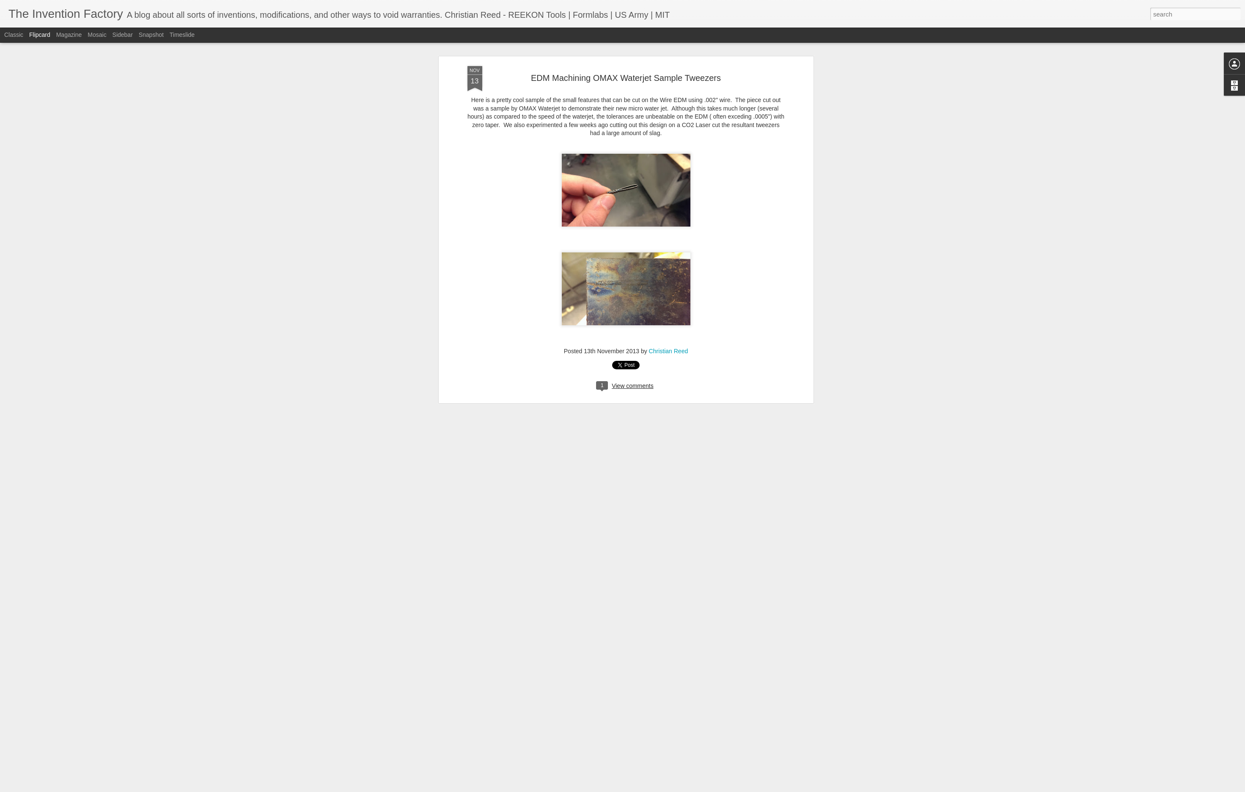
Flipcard (39, 34)
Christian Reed (668, 340)
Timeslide (182, 34)
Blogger (649, 787)
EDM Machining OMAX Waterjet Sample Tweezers (626, 67)
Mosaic (97, 34)
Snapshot (151, 34)
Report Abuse (674, 787)
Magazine (69, 34)
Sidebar (123, 34)
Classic (13, 34)
